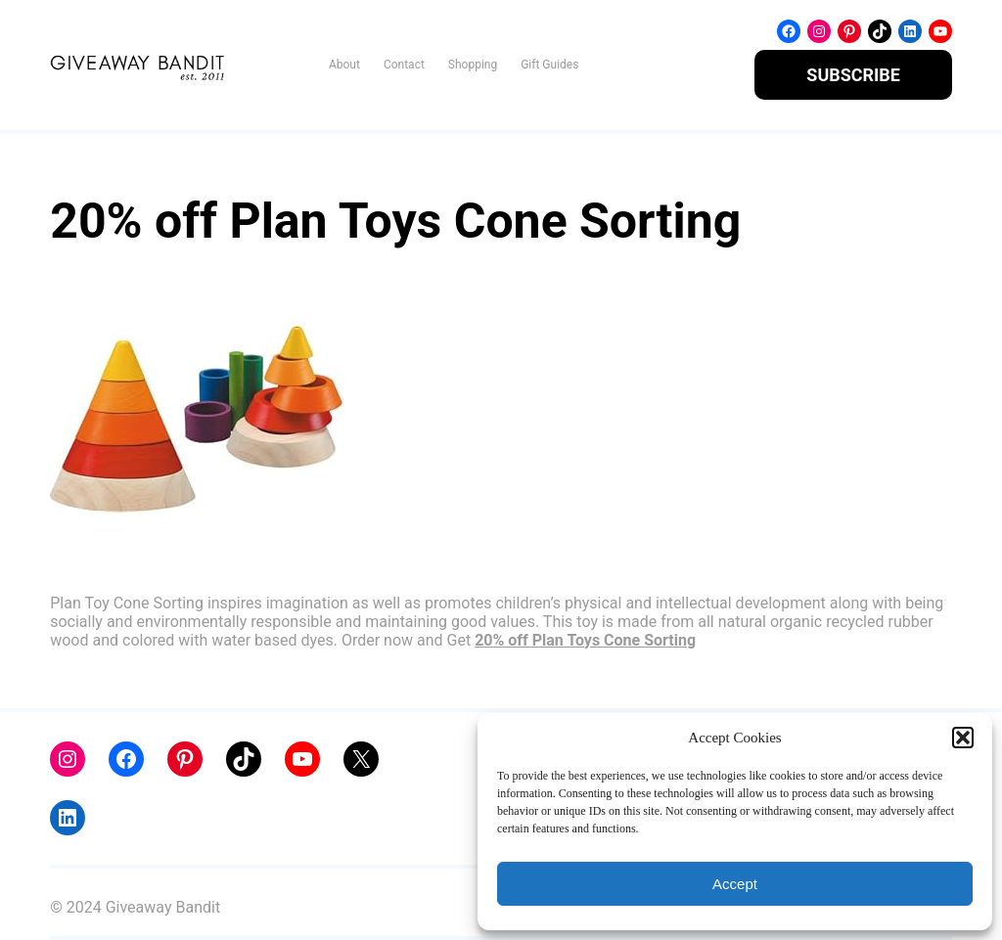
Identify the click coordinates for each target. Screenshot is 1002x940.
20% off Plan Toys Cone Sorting (585, 640)
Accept (734, 883)
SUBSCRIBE (853, 75)
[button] (963, 737)
